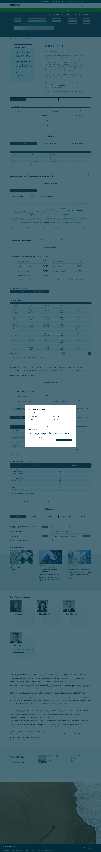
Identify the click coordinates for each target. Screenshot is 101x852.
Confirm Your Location (56, 416)
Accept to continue (64, 439)
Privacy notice (32, 437)
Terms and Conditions (33, 429)
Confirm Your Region (33, 416)
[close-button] (74, 407)
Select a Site (31, 423)
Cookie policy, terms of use (41, 437)
